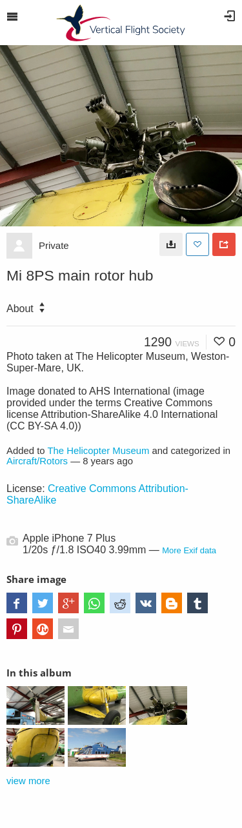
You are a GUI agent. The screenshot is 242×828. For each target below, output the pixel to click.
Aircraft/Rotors (37, 461)
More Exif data (189, 550)
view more (28, 781)
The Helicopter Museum (98, 451)
